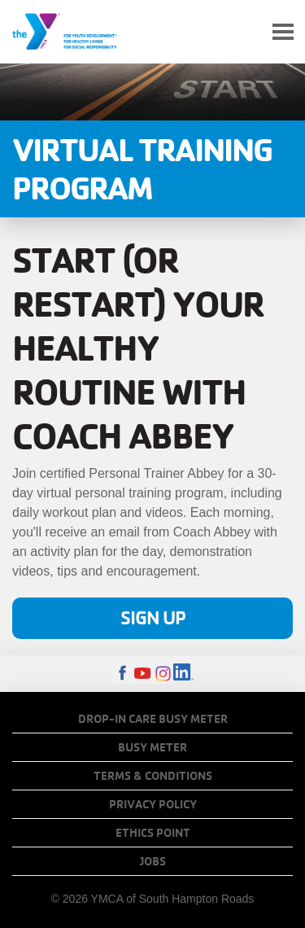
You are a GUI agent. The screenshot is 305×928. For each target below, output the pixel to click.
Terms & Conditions (153, 775)
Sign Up (152, 617)
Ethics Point (152, 832)
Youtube (143, 673)
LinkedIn (183, 673)
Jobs (153, 861)
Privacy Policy (153, 804)
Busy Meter (152, 747)
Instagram (163, 673)
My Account (245, 32)
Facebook (122, 673)
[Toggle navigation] (283, 32)
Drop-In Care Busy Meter (153, 718)
